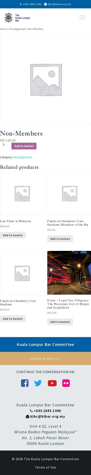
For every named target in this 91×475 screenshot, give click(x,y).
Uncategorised (17, 29)
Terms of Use (45, 467)
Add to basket (24, 146)
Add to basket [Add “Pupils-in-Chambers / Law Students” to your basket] (13, 319)
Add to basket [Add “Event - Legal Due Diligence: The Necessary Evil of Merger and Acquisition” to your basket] (60, 322)
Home (3, 29)
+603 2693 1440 (30, 4)
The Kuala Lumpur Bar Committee (51, 459)
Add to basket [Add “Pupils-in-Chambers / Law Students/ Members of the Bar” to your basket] (60, 239)
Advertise (45, 358)
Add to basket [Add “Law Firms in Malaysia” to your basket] (13, 235)
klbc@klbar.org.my (57, 4)
